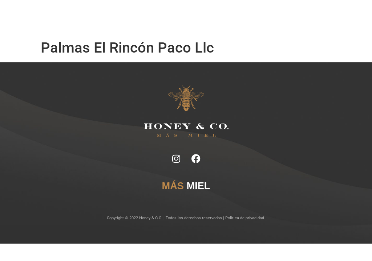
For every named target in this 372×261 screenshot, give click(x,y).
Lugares (184, 14)
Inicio (117, 14)
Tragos (169, 14)
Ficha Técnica (149, 14)
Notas (130, 14)
